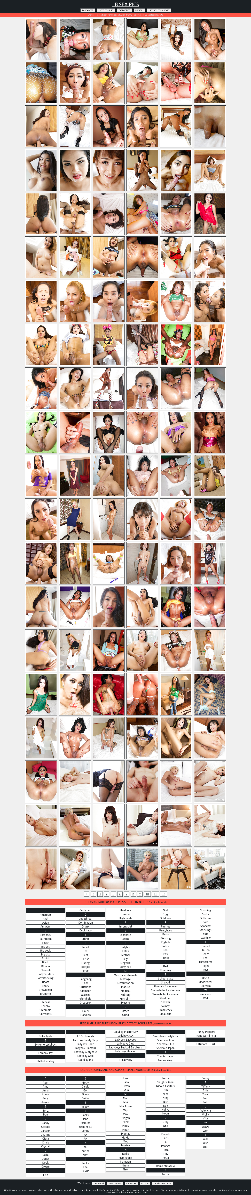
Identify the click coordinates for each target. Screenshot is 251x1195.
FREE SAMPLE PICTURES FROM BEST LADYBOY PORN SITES (125, 1023)
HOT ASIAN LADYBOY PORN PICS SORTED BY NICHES (125, 901)
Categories (124, 10)
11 (155, 894)
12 (163, 894)
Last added (87, 10)
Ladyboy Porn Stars (159, 10)
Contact (137, 1192)
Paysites (139, 10)
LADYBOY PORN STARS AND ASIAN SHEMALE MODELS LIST (125, 1069)
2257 (145, 1192)
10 (147, 894)
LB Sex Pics (125, 4)
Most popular (106, 10)
